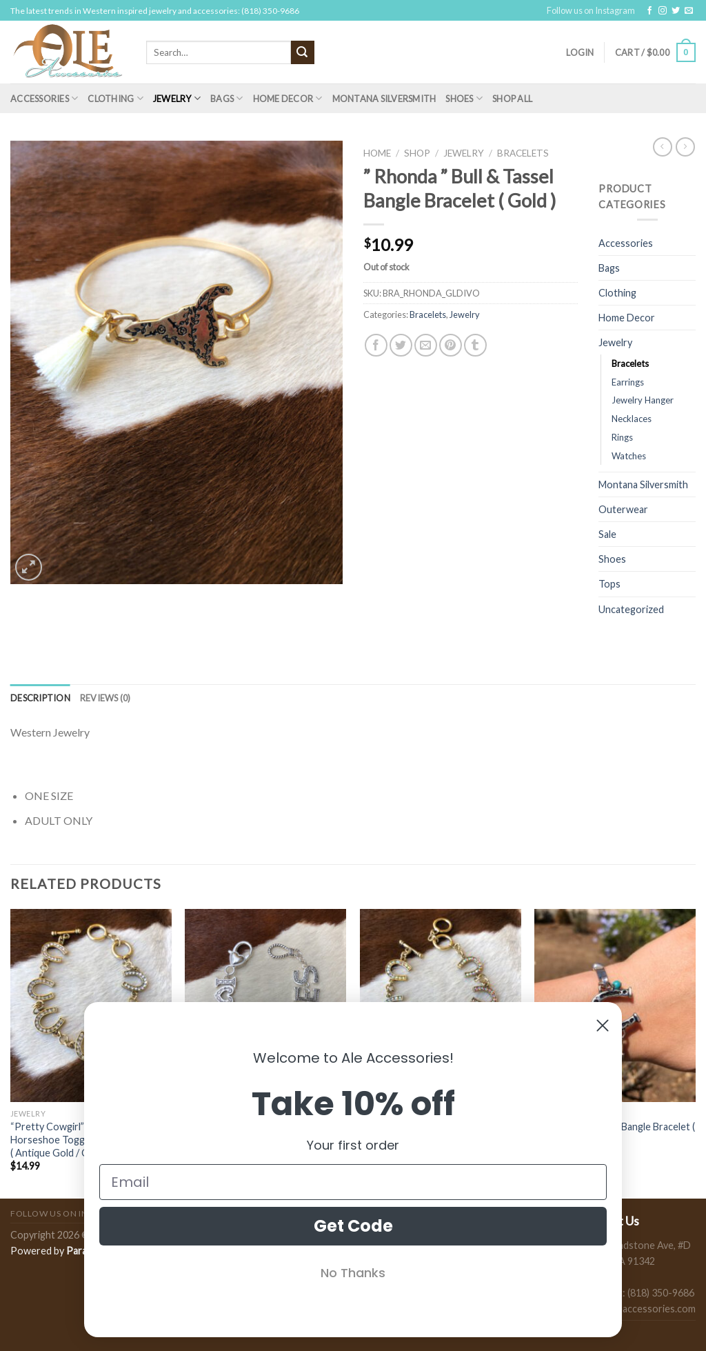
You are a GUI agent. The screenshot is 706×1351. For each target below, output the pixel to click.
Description (40, 697)
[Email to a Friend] (425, 345)
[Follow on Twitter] (676, 11)
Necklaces (632, 418)
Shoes (464, 98)
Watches (629, 455)
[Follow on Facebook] (649, 11)
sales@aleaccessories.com (637, 1308)
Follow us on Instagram (591, 10)
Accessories (44, 98)
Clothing (115, 98)
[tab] (40, 698)
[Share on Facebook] (376, 345)
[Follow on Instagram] (662, 11)
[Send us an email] (689, 11)
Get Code (353, 1225)
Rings (622, 437)
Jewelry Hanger (643, 400)
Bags (226, 98)
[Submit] (302, 52)
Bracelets (523, 153)
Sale (607, 534)
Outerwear (623, 509)
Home (377, 153)
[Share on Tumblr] (475, 345)
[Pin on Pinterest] (450, 345)
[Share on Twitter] (401, 345)
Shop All (512, 98)
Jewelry (177, 98)
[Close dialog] (602, 1025)
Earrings (628, 382)
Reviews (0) (105, 697)
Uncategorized (631, 609)
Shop (417, 153)
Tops (609, 584)
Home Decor (288, 98)
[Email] (353, 1182)
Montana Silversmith (384, 98)
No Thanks (353, 1272)
